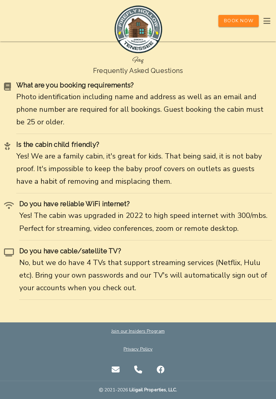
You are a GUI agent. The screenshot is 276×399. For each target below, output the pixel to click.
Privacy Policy (138, 349)
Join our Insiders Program (138, 331)
